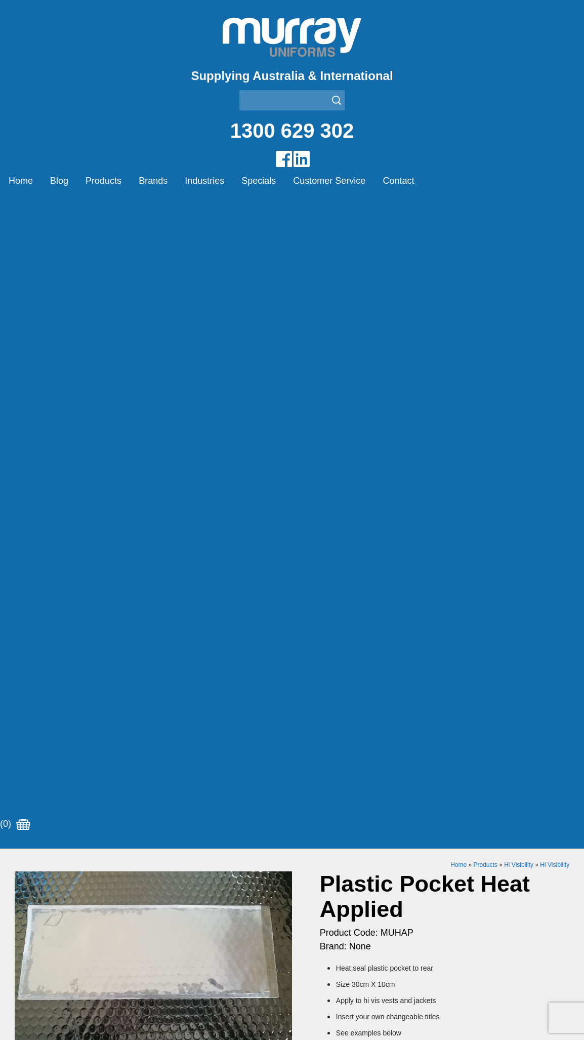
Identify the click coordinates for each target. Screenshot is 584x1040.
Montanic (169, 870)
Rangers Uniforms (324, 896)
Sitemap (203, 1011)
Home (21, 181)
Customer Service (329, 181)
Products (103, 181)
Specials (258, 181)
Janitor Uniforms (321, 883)
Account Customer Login (59, 934)
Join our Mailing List (292, 763)
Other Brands (177, 883)
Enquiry (403, 591)
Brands (153, 181)
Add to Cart (403, 561)
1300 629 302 (292, 130)
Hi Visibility (518, 247)
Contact (398, 181)
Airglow (166, 845)
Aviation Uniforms (323, 845)
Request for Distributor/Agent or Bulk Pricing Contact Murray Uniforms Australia (292, 713)
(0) (15, 207)
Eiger (162, 858)
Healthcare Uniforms (329, 870)
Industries (204, 181)
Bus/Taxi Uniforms (324, 858)
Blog (59, 181)
